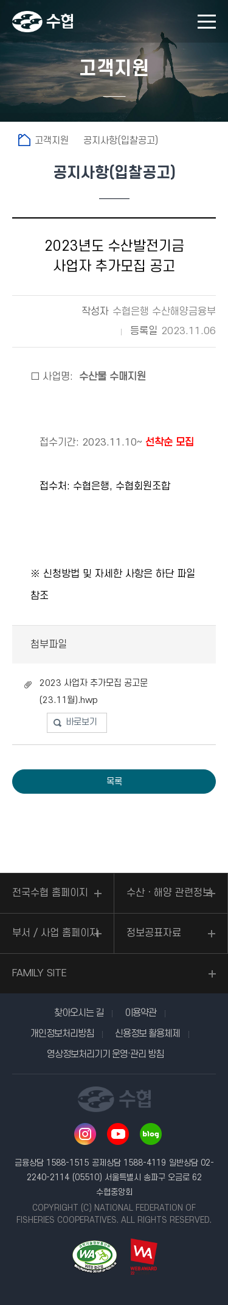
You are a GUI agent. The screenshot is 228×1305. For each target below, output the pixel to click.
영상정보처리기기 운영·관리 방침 (105, 1054)
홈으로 (24, 140)
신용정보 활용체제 (147, 1033)
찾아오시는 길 (78, 1012)
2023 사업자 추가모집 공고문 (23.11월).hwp (94, 691)
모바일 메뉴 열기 (207, 22)
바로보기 (81, 722)
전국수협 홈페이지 (50, 892)
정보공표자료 (153, 933)
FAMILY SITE (39, 973)
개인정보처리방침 (62, 1033)
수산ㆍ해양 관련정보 (169, 892)
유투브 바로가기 (118, 1134)
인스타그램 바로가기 (85, 1134)
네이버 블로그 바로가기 (151, 1134)
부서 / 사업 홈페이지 (55, 933)
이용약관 (140, 1012)
